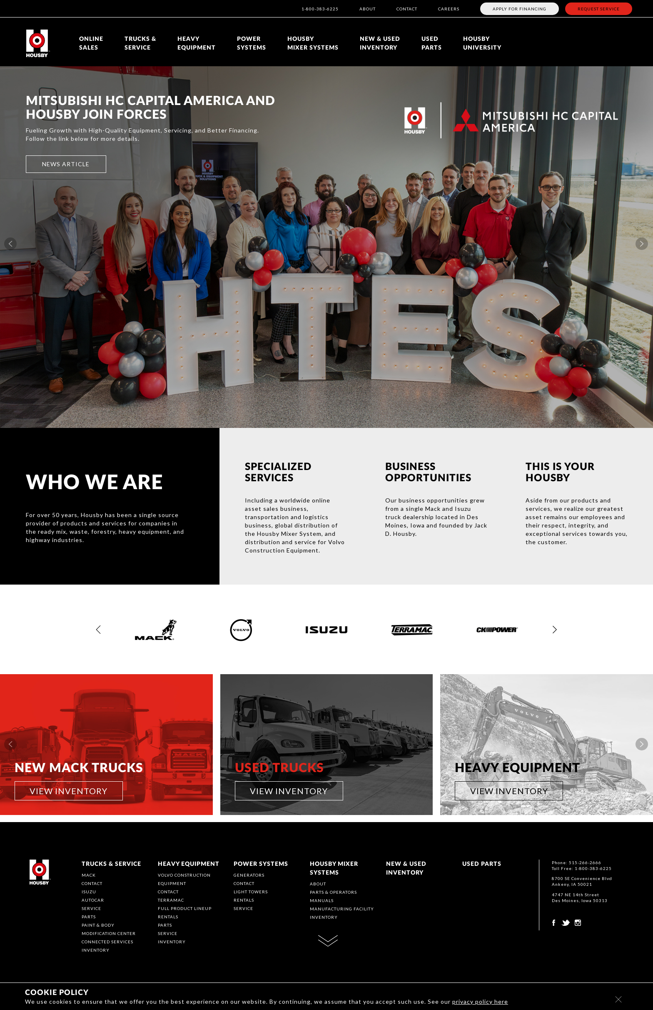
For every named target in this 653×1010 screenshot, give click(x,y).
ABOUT (367, 8)
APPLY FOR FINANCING (519, 8)
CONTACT (406, 8)
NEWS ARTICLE (66, 164)
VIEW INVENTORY (68, 791)
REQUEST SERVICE (599, 8)
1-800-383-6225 (320, 8)
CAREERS (448, 8)
